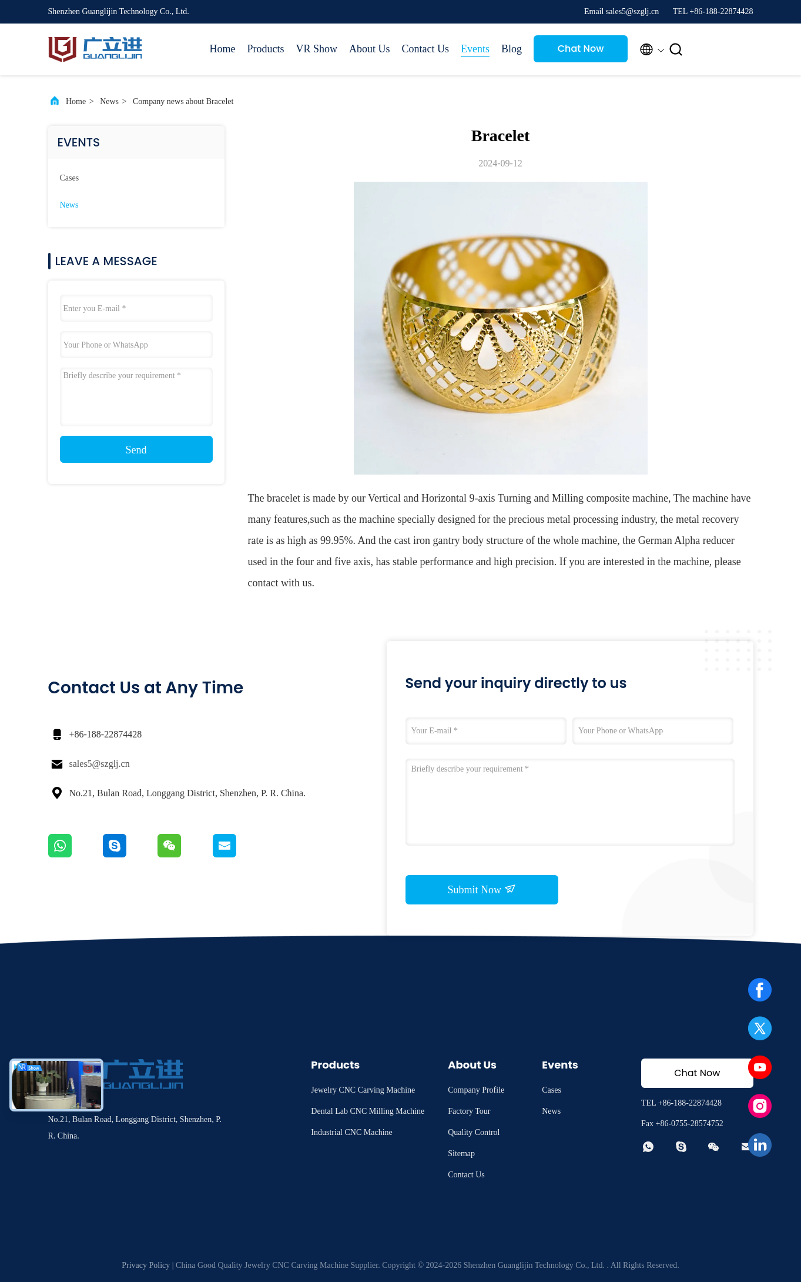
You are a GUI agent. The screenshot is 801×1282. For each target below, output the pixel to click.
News (109, 101)
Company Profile (476, 1090)
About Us (369, 49)
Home (223, 49)
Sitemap (461, 1153)
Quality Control (474, 1132)
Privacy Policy (146, 1265)
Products (265, 49)
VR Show (317, 49)
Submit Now (481, 889)
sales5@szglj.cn (99, 764)
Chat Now (581, 48)
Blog (511, 49)
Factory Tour (469, 1111)
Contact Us (426, 49)
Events (475, 49)
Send (136, 450)
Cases (69, 177)
